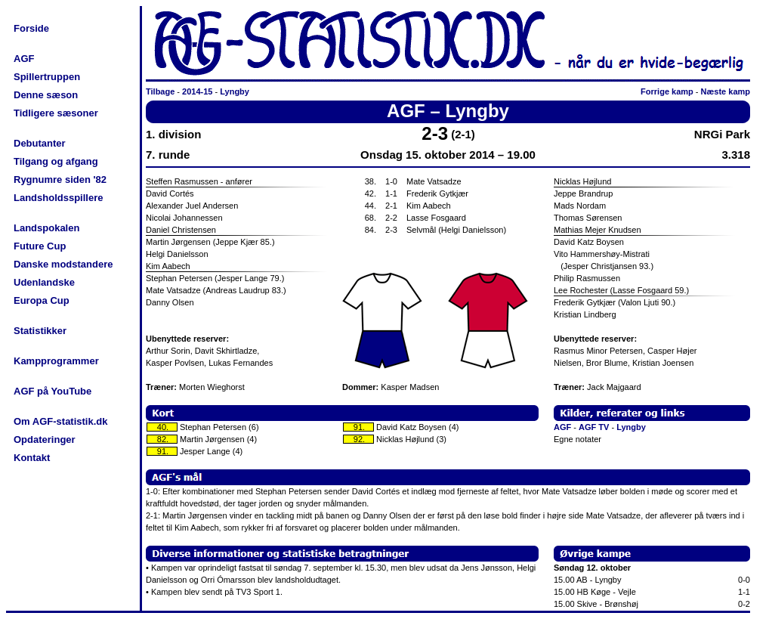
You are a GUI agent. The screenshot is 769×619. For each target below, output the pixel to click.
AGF (24, 58)
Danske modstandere (63, 264)
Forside (31, 28)
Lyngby (234, 91)
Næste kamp (725, 91)
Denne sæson (46, 95)
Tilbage (160, 91)
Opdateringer (45, 439)
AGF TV (594, 427)
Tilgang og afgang (56, 161)
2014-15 (197, 91)
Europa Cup (41, 300)
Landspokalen (46, 228)
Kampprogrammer (56, 361)
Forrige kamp (667, 91)
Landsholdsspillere (58, 197)
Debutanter (40, 143)
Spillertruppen (47, 76)
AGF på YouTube (52, 391)
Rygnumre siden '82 (60, 179)
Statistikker (40, 330)
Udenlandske (44, 282)
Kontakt (32, 457)
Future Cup (40, 246)
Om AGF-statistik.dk (60, 421)
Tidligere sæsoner (56, 113)
